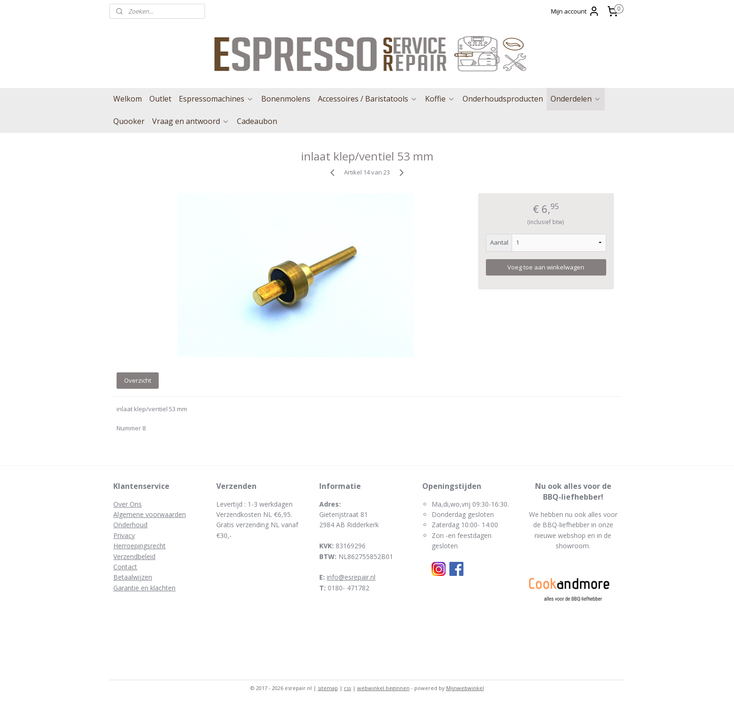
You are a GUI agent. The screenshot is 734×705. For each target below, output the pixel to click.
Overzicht (137, 380)
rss (347, 687)
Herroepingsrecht (139, 545)
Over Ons (127, 504)
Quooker (129, 121)
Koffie (440, 99)
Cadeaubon (257, 121)
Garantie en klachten (144, 587)
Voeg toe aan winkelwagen (545, 267)
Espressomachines (216, 99)
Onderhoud (130, 524)
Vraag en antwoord (190, 121)
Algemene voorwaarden (149, 514)
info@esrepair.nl (351, 577)
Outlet (160, 99)
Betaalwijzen (132, 577)
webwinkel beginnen (383, 687)
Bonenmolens (285, 99)
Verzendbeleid (134, 556)
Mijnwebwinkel (465, 687)
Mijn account (575, 11)
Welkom (127, 99)
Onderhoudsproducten (502, 99)
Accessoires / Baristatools (368, 99)
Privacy (124, 535)
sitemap (328, 687)
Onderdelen (575, 99)
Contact (125, 566)
